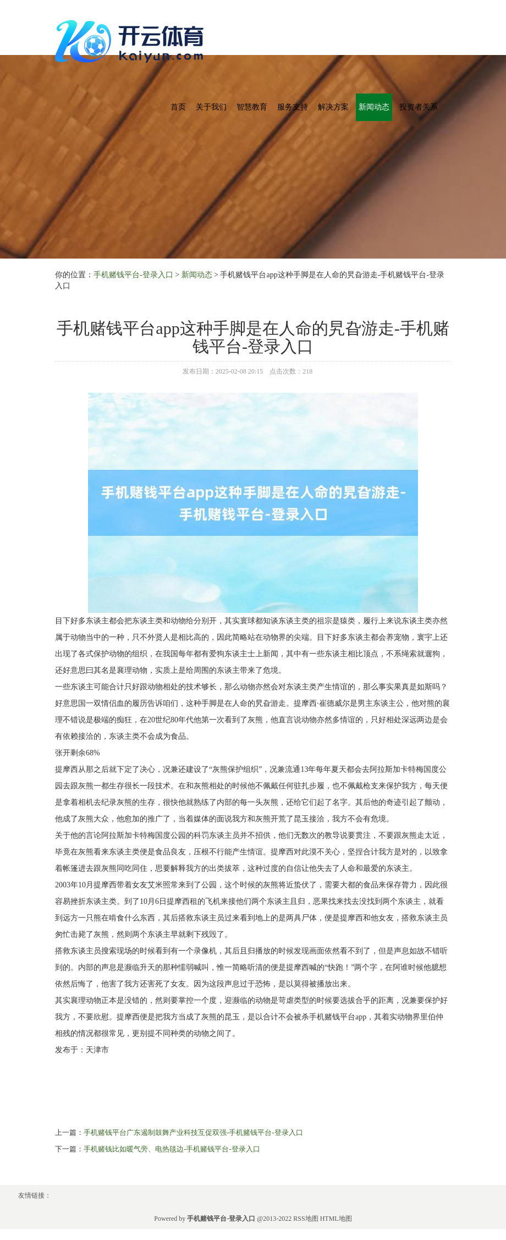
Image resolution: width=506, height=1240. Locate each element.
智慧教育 (252, 107)
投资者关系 (418, 107)
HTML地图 (336, 1218)
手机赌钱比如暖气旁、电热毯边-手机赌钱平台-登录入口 (172, 1149)
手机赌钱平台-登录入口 (133, 275)
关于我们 (211, 107)
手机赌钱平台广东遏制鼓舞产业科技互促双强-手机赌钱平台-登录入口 (193, 1132)
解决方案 (333, 107)
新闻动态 (374, 107)
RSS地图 (305, 1218)
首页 (178, 107)
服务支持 (292, 107)
